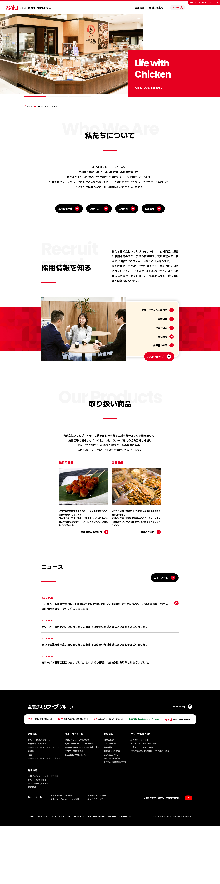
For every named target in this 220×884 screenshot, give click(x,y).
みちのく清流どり (112, 816)
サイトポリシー (64, 875)
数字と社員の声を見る (38, 841)
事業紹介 (162, 389)
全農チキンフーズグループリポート (44, 816)
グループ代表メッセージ (39, 798)
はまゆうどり (110, 801)
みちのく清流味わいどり (115, 820)
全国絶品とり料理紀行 (97, 853)
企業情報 (139, 7)
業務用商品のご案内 (91, 590)
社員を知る (161, 398)
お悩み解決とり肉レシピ (61, 853)
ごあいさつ (95, 266)
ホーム (29, 106)
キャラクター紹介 (95, 857)
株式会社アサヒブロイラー (77, 813)
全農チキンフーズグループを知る (43, 834)
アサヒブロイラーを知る (154, 381)
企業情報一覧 (65, 266)
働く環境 (162, 407)
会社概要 (123, 266)
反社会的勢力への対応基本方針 (119, 875)
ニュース (31, 875)
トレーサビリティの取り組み (143, 801)
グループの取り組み (140, 792)
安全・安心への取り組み (141, 805)
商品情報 (108, 792)
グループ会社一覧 (74, 792)
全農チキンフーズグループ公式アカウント (163, 856)
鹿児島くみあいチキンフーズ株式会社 (82, 805)
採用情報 (176, 7)
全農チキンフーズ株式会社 (77, 798)
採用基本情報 (160, 416)
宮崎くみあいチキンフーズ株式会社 (81, 801)
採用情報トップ (155, 427)
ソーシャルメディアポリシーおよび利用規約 (89, 875)
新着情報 (32, 845)
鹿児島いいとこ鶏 (112, 809)
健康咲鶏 (108, 805)
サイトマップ (42, 875)
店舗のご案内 (156, 7)
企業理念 (149, 266)
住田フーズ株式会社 (74, 809)
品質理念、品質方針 (139, 798)
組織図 (31, 809)
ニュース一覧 (161, 636)
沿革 (30, 813)
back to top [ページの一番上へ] (179, 765)
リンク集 (53, 875)
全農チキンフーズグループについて (44, 805)
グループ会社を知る (37, 838)
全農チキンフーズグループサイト (202, 2)
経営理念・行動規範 (37, 801)
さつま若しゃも (111, 813)
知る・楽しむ (35, 856)
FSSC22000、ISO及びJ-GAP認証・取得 (149, 809)
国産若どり (109, 798)
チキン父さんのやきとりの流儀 (64, 857)
